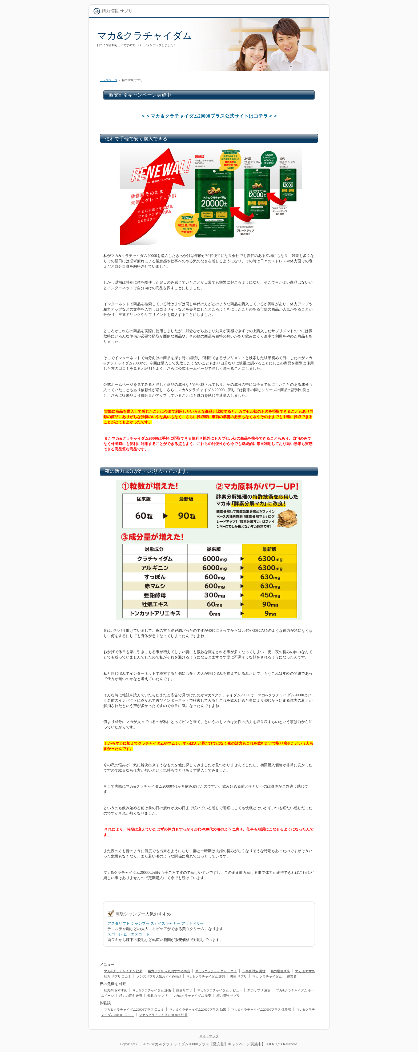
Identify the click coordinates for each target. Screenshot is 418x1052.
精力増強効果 (280, 971)
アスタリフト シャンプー (128, 923)
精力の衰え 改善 (130, 996)
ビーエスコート (136, 934)
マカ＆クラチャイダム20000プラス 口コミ (134, 1009)
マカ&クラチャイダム (144, 35)
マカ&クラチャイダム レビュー (219, 990)
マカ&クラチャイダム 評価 (151, 990)
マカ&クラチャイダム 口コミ (216, 971)
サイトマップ (209, 1036)
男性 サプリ (238, 976)
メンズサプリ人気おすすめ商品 (158, 976)
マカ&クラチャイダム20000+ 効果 (163, 1015)
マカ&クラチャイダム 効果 (123, 971)
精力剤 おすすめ (115, 990)
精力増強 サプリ (228, 996)
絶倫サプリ (184, 990)
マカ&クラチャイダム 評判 (205, 976)
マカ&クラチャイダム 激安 (192, 996)
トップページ (108, 80)
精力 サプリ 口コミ (117, 976)
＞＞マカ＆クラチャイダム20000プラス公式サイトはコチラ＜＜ (209, 116)
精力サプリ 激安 (259, 990)
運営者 (291, 976)
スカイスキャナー (165, 923)
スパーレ (114, 934)
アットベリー (192, 923)
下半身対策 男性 (254, 971)
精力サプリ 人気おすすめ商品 (169, 971)
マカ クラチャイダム (267, 976)
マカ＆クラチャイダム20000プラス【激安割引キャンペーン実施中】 (208, 1044)
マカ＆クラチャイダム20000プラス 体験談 (261, 1009)
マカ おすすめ (305, 971)
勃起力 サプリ (157, 996)
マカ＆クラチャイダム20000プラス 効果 (197, 1009)
